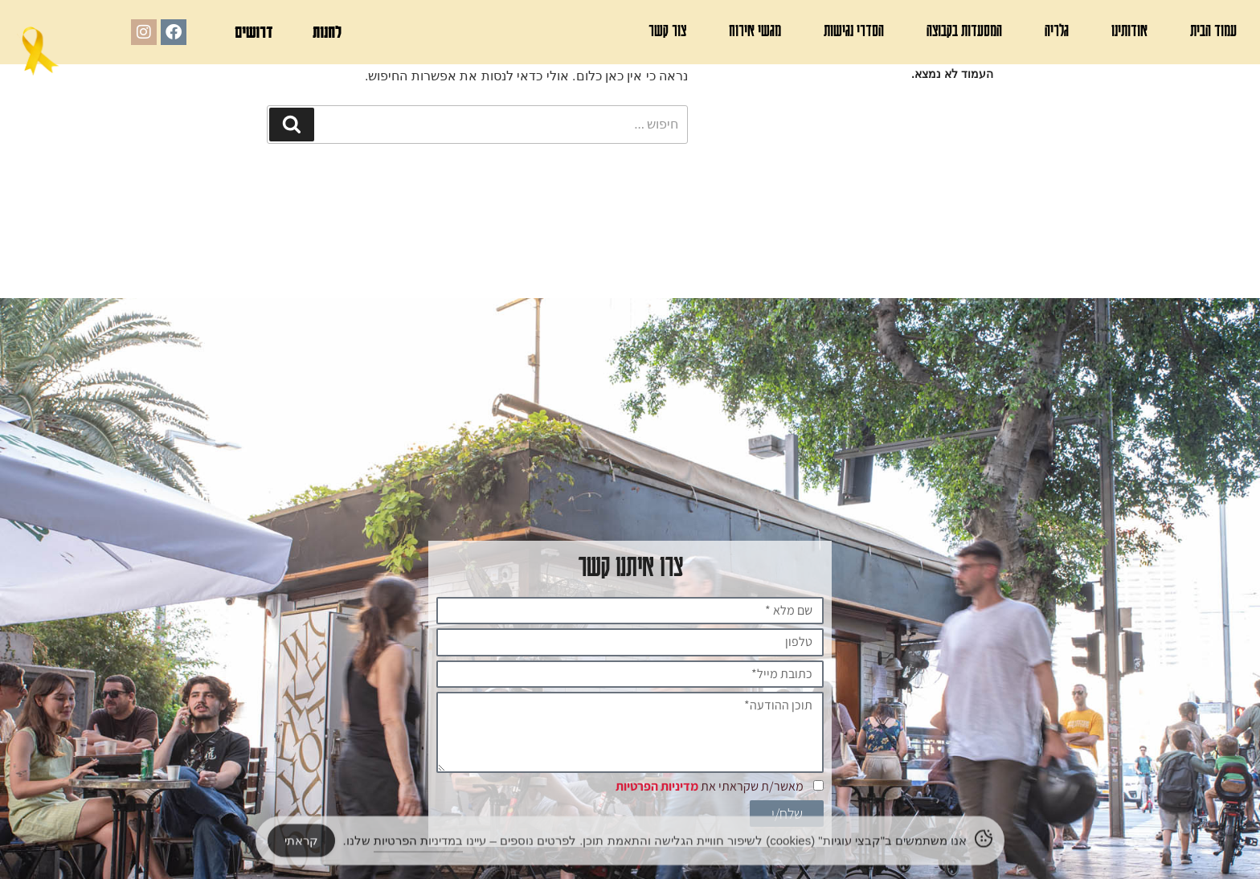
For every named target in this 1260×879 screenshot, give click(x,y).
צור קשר (667, 30)
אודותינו (1129, 30)
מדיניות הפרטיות (657, 787)
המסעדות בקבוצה (964, 30)
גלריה (1057, 30)
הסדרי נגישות (854, 30)
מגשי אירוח (755, 30)
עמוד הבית (1213, 30)
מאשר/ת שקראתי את (710, 787)
